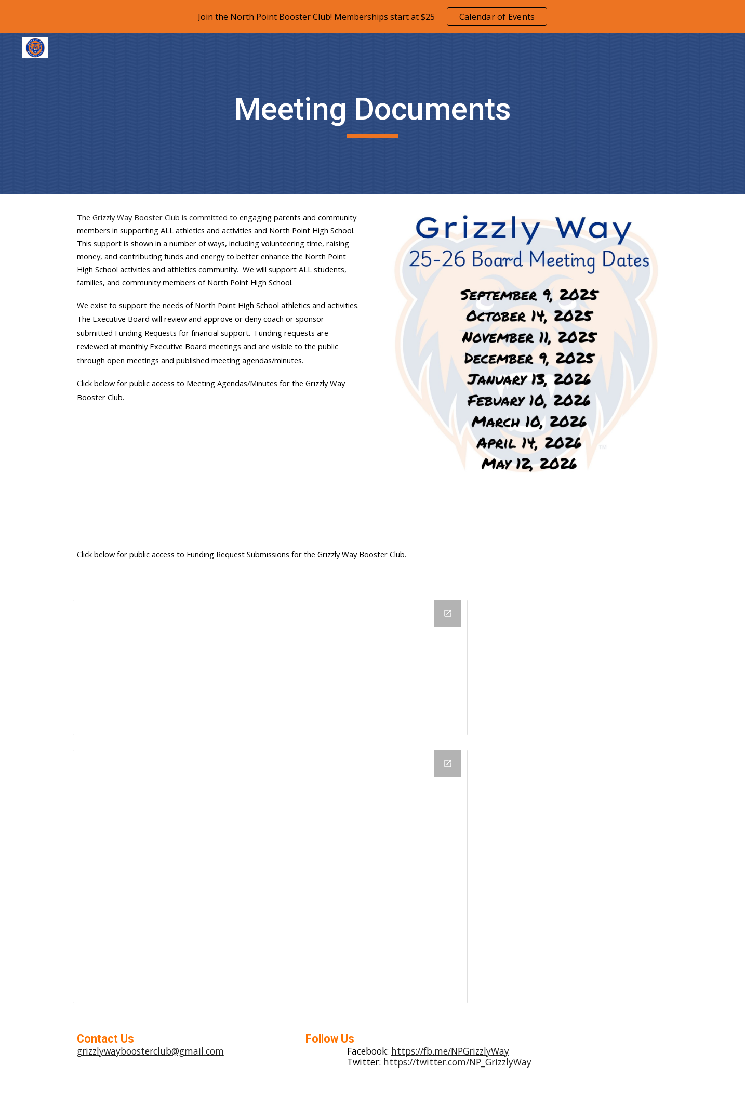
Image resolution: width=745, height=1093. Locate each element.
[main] (372, 113)
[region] (372, 16)
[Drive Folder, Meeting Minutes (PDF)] (270, 876)
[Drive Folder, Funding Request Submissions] (270, 667)
